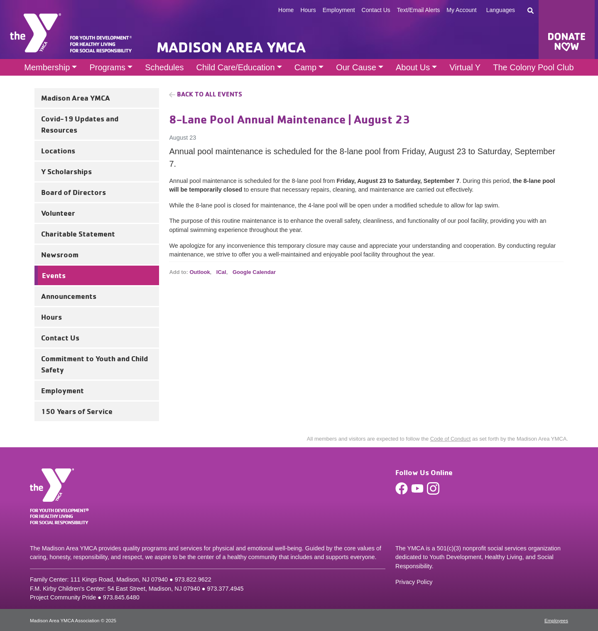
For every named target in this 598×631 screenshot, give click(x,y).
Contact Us (376, 10)
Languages (500, 10)
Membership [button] (47, 67)
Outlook (200, 272)
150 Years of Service (77, 411)
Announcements (68, 296)
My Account (461, 10)
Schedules (164, 67)
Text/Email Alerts (418, 10)
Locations (58, 150)
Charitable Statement (78, 233)
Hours (308, 10)
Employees (556, 620)
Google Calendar (254, 272)
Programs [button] (107, 67)
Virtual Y (464, 67)
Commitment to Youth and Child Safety (94, 364)
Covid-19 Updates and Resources (79, 124)
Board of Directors (73, 192)
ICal (221, 272)
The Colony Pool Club (533, 67)
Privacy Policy (414, 582)
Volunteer (58, 212)
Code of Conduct (450, 439)
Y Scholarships (66, 171)
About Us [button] (413, 67)
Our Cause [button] (356, 67)
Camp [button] (305, 67)
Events (54, 275)
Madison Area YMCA (75, 97)
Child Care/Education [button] (235, 67)
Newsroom (59, 254)
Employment (339, 10)
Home (286, 10)
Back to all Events (209, 94)
